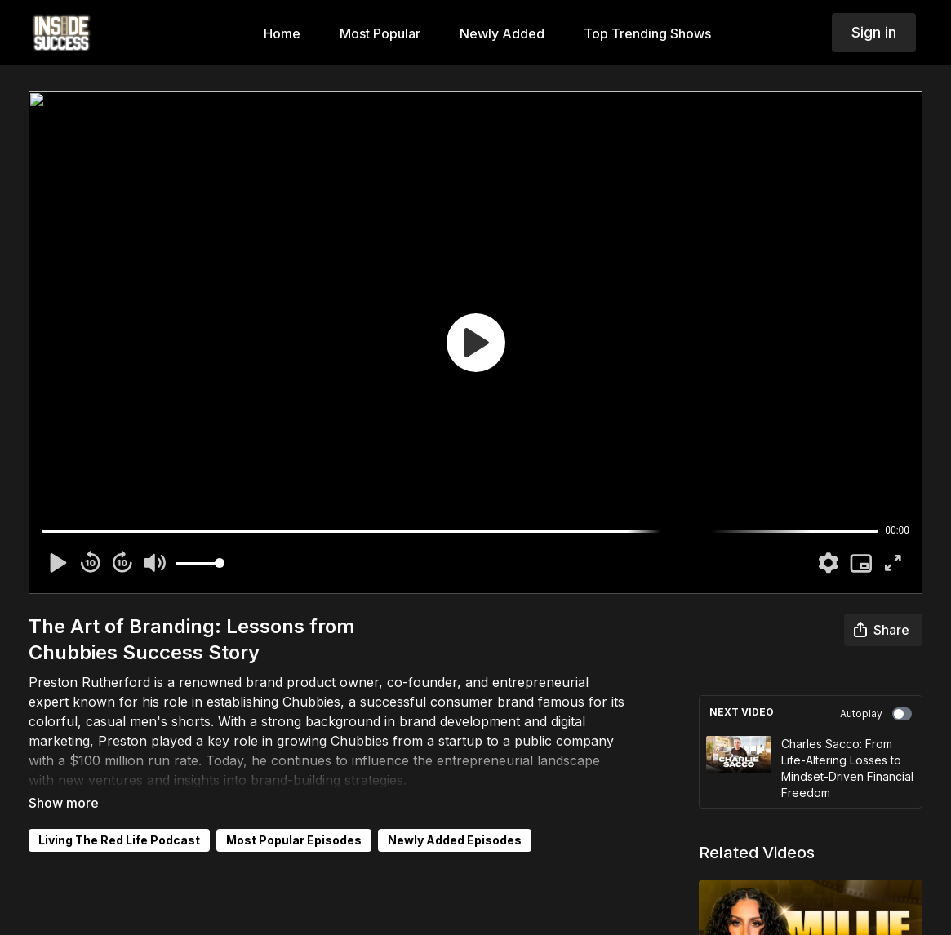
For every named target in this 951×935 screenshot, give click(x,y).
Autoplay (876, 713)
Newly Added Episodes (455, 840)
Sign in (873, 32)
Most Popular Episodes (294, 840)
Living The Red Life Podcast (119, 840)
